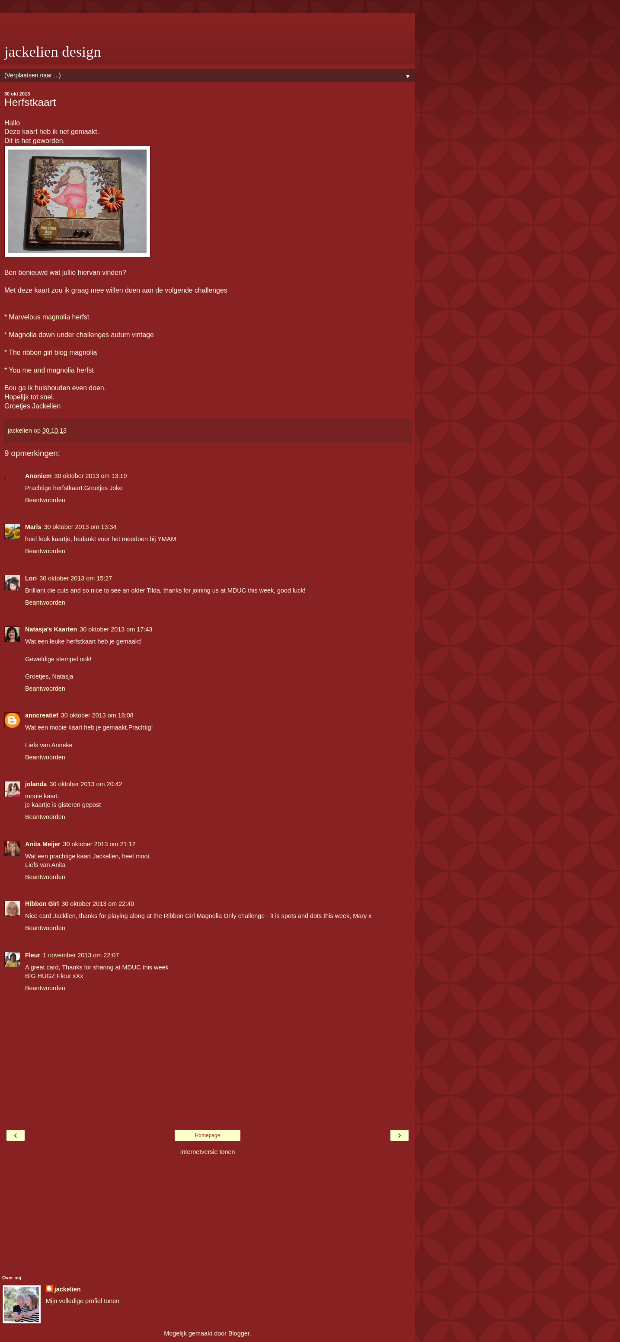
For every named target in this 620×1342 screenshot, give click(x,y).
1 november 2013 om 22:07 (81, 955)
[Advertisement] (207, 24)
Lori (31, 578)
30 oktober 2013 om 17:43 (116, 629)
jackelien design (52, 51)
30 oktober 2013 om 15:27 (75, 578)
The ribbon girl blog (38, 352)
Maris (33, 526)
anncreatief (41, 715)
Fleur (32, 955)
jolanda (36, 784)
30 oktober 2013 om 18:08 (97, 715)
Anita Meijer (43, 844)
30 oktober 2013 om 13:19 (90, 475)
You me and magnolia (42, 370)
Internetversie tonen (207, 1151)
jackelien (67, 1289)
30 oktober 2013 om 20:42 (85, 784)
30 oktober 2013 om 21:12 (99, 844)
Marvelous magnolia (39, 317)
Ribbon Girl (42, 903)
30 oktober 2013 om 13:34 (80, 526)
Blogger (238, 1333)
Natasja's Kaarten (51, 629)
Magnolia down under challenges (59, 334)
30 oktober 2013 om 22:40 (97, 903)
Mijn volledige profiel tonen (82, 1300)
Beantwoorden (45, 500)
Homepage (208, 1135)
